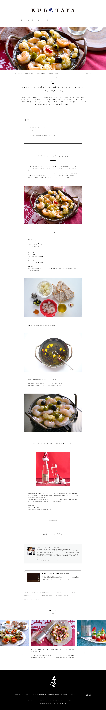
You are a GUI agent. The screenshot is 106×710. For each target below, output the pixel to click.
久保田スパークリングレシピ (30, 599)
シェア (56, 77)
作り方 (32, 130)
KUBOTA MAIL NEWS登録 (46, 694)
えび (25, 592)
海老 (39, 599)
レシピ (50, 595)
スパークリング (36, 595)
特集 (39, 20)
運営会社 (28, 694)
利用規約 (57, 694)
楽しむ (27, 20)
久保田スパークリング (63, 595)
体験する (33, 20)
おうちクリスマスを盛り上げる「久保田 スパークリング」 (42, 135)
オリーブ (59, 592)
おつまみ (39, 592)
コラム (43, 20)
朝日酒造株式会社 (19, 694)
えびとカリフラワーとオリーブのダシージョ (39, 128)
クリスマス (72, 592)
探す (22, 20)
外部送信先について (75, 694)
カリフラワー (65, 592)
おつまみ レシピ (45, 592)
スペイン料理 (45, 595)
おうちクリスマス (31, 592)
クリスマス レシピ (28, 595)
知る (18, 20)
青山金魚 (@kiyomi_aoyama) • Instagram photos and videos (54, 560)
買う (48, 20)
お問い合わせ (35, 694)
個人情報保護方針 (65, 694)
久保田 (55, 595)
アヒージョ (53, 592)
